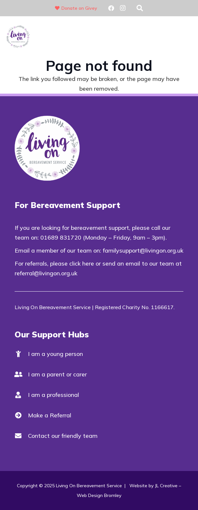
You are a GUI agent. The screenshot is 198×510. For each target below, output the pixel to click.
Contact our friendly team (63, 435)
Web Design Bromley (99, 495)
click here (81, 263)
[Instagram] (123, 8)
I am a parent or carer (57, 374)
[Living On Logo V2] (18, 36)
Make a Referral (49, 415)
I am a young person (55, 354)
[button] (140, 8)
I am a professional (53, 395)
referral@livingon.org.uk (46, 273)
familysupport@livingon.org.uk (143, 250)
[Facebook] (111, 8)
